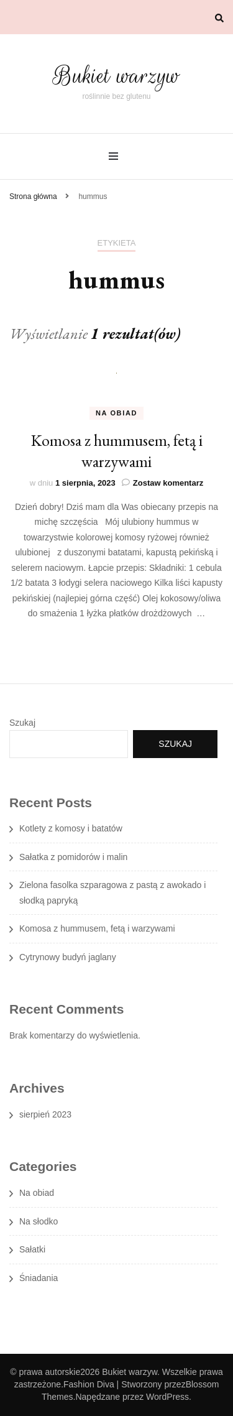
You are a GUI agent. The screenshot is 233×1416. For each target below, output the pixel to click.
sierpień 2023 (45, 1114)
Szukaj (22, 723)
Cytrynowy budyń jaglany (67, 957)
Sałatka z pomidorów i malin (73, 857)
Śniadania (38, 1278)
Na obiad (116, 413)
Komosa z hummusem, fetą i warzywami (117, 451)
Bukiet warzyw (116, 75)
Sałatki (32, 1249)
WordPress (167, 1397)
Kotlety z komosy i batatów (70, 828)
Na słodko (38, 1221)
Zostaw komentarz (168, 483)
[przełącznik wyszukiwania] (219, 18)
